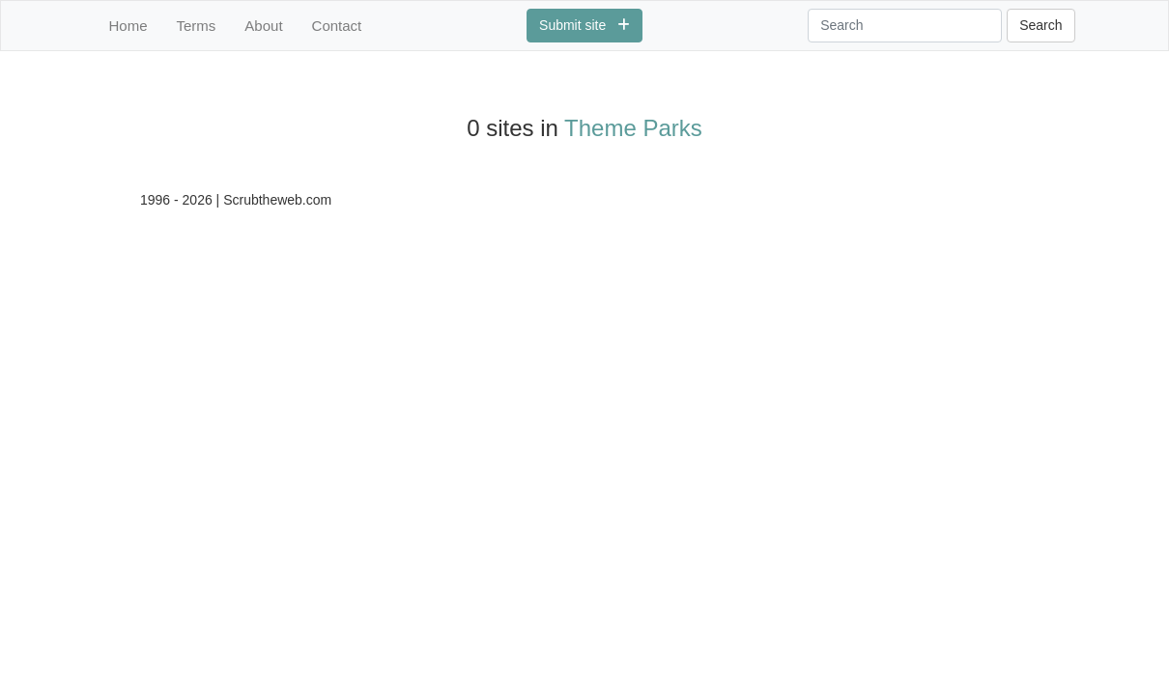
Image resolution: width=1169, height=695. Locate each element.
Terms (196, 25)
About (263, 25)
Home (128, 25)
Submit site (584, 25)
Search (1040, 25)
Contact (337, 25)
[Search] (905, 25)
